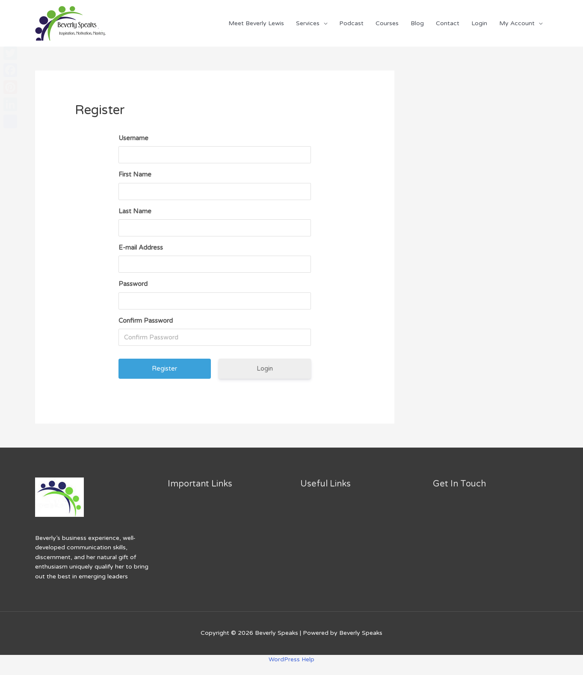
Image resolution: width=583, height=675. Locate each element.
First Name (134, 174)
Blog (417, 23)
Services (308, 23)
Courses (387, 23)
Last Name (134, 211)
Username (133, 138)
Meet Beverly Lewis (256, 23)
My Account (517, 23)
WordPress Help (292, 659)
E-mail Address (140, 247)
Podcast (351, 23)
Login (479, 23)
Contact (447, 23)
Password (133, 284)
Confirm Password (145, 320)
